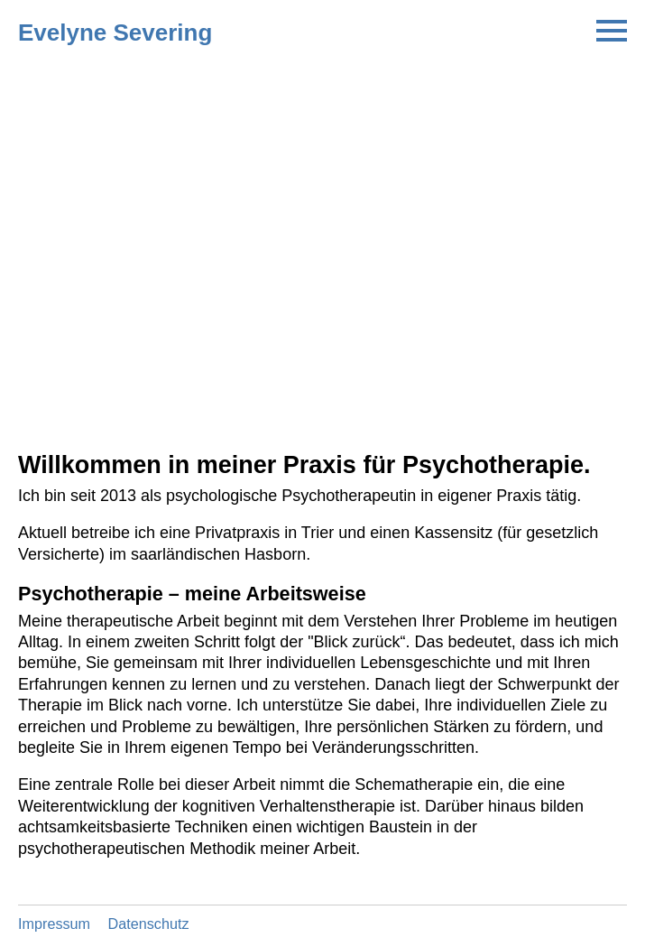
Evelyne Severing (115, 32)
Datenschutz (148, 923)
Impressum (54, 923)
